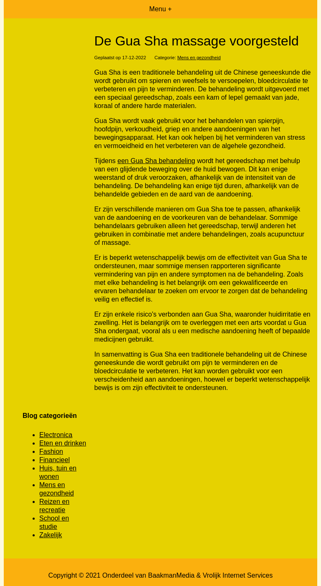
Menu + (160, 9)
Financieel (54, 459)
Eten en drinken (62, 443)
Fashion (51, 451)
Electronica (55, 434)
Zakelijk (50, 534)
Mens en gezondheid (199, 57)
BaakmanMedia (171, 575)
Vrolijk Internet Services (238, 575)
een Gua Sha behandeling (156, 160)
